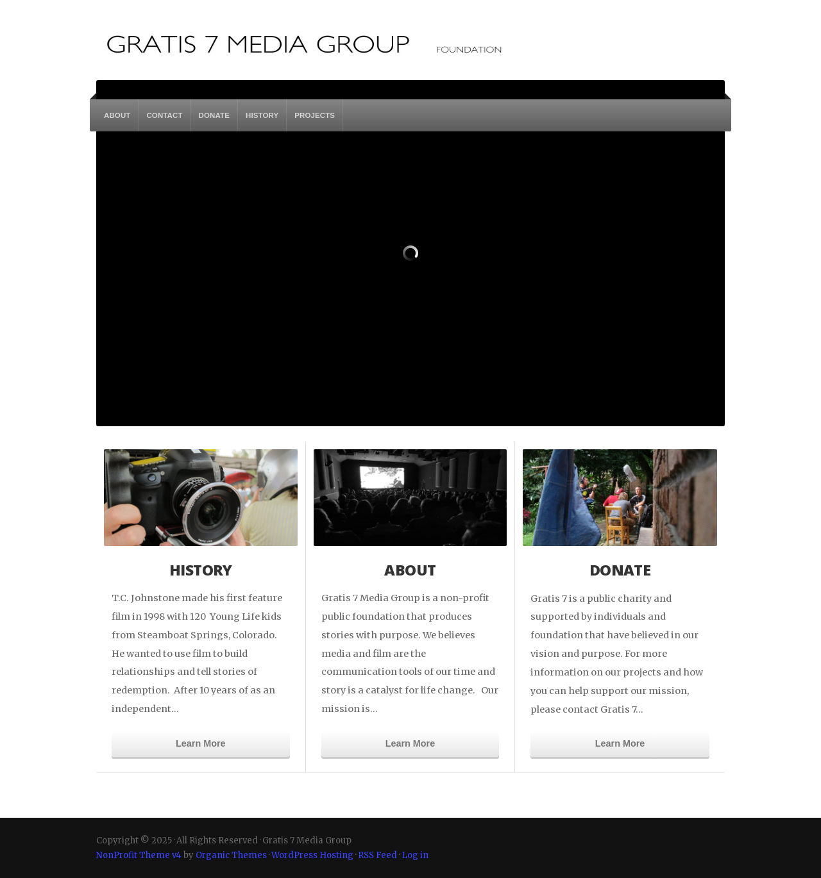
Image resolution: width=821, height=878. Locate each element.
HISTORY (262, 115)
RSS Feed (377, 855)
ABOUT (117, 115)
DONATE (214, 115)
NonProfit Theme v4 (139, 855)
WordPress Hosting (312, 855)
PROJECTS (314, 115)
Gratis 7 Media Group (328, 41)
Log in (415, 855)
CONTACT (164, 115)
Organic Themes (231, 855)
